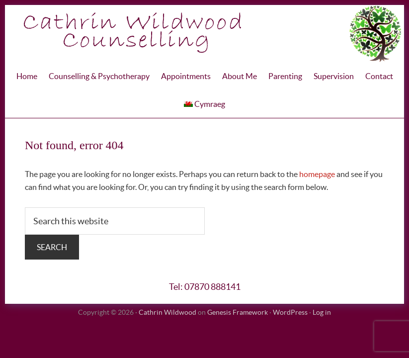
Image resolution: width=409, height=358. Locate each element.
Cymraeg (204, 103)
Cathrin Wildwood (167, 312)
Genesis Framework (237, 312)
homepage (317, 174)
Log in (322, 312)
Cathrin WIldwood (204, 33)
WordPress (290, 312)
